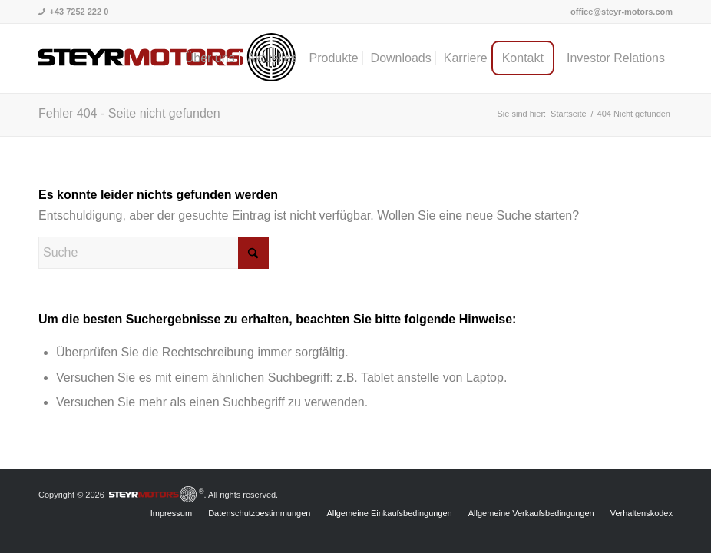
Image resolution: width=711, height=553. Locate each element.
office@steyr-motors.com (621, 11)
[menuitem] (618, 11)
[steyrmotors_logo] (167, 58)
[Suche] (153, 253)
